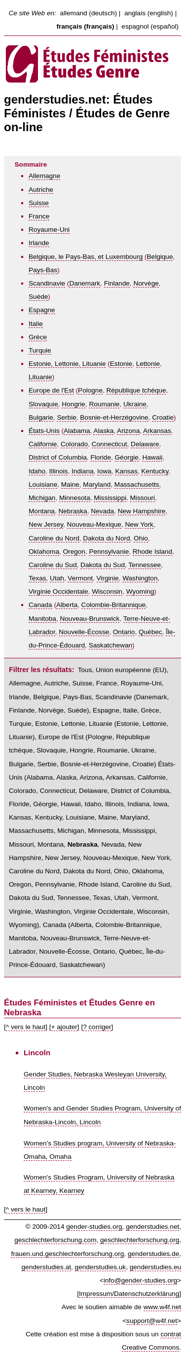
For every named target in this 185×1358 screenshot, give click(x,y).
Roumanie (104, 404)
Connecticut (109, 444)
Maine (70, 484)
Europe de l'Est (51, 390)
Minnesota (74, 497)
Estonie (121, 363)
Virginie (108, 578)
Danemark (84, 283)
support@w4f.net (151, 1320)
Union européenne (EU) (131, 670)
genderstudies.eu (155, 1267)
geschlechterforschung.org (139, 1240)
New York (139, 524)
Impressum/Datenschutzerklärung (129, 1293)
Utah (57, 578)
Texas (37, 578)
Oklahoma (44, 551)
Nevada (102, 511)
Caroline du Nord (54, 538)
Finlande (117, 283)
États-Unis (44, 430)
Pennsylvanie (109, 551)
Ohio (141, 538)
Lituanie (40, 377)
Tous (85, 670)
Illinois (58, 471)
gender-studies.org (94, 1226)
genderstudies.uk (100, 1267)
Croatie (163, 417)
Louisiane (43, 484)
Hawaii (152, 457)
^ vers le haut (25, 1027)
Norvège (145, 283)
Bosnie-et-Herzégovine (114, 417)
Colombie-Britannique (113, 604)
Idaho (37, 471)
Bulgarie (41, 417)
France (39, 216)
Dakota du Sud (102, 565)
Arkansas (157, 430)
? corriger (97, 1027)
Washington (139, 578)
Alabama (77, 430)
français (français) (85, 26)
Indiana (83, 471)
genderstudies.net (152, 1226)
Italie (36, 323)
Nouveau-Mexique (94, 524)
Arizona (128, 430)
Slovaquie (43, 404)
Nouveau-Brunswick (89, 618)
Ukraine (135, 404)
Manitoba (42, 618)
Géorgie (127, 457)
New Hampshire (142, 511)
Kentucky (154, 471)
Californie (43, 444)
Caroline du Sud (53, 565)
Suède (38, 296)
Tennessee (144, 565)
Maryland (97, 484)
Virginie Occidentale (58, 591)
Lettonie (148, 363)
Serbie (66, 417)
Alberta (66, 604)
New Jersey (46, 524)
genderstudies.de (153, 1253)
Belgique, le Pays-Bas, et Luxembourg (86, 256)
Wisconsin (107, 591)
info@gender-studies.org (140, 1280)
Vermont (80, 578)
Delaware (145, 444)
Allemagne (44, 175)
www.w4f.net (162, 1307)
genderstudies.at (47, 1267)
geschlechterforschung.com (55, 1240)
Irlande (39, 243)
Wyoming (140, 591)
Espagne (42, 310)
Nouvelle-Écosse (84, 632)
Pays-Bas (43, 270)
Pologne (90, 390)
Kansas (126, 471)
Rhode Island (152, 551)
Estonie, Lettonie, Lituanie (67, 363)
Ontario (124, 632)
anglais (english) (148, 13)
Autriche (41, 189)
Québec (150, 632)
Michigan (42, 497)
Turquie (40, 350)
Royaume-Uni (49, 229)
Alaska (103, 430)
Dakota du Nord (106, 538)
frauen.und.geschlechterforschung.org (67, 1253)
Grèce (38, 337)
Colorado (74, 444)
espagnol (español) (150, 26)
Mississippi (110, 497)
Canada (40, 604)
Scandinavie (47, 283)
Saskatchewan (110, 645)
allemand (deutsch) (88, 13)
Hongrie (73, 404)
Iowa (104, 471)
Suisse (39, 203)
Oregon (74, 551)
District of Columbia (58, 457)
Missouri (142, 497)
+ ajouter (64, 1027)
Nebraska (72, 511)
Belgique (160, 256)
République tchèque (136, 390)
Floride (100, 457)
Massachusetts (136, 484)
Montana (42, 511)
